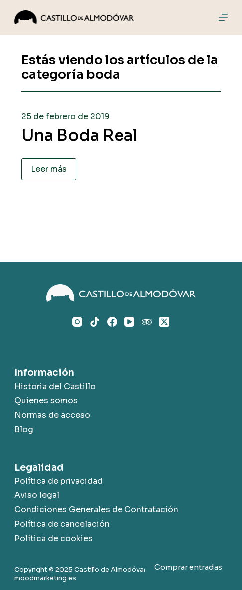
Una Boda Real (79, 135)
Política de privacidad (58, 481)
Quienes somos (46, 400)
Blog (23, 429)
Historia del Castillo (55, 386)
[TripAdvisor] (147, 322)
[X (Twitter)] (164, 322)
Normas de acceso (52, 415)
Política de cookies (53, 538)
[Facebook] (112, 322)
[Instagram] (77, 322)
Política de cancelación (62, 524)
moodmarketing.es (45, 578)
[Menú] (223, 17)
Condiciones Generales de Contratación (96, 509)
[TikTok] (95, 322)
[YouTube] (129, 322)
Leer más (49, 169)
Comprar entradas (188, 567)
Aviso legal (36, 495)
